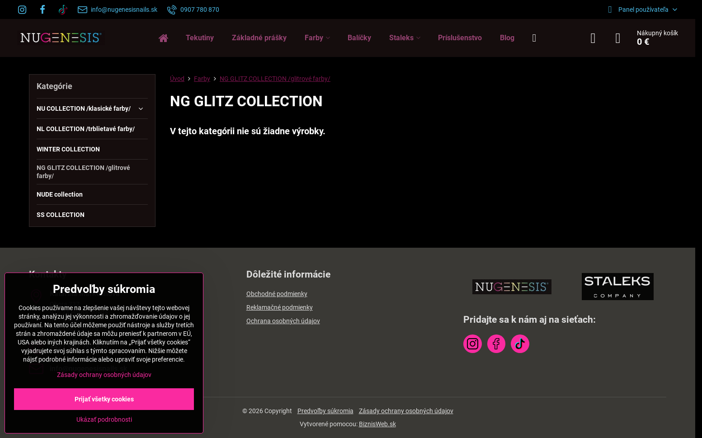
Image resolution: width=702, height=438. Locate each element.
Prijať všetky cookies (104, 399)
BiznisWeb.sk (377, 424)
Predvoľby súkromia (325, 410)
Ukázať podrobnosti (104, 419)
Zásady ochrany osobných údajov (406, 410)
